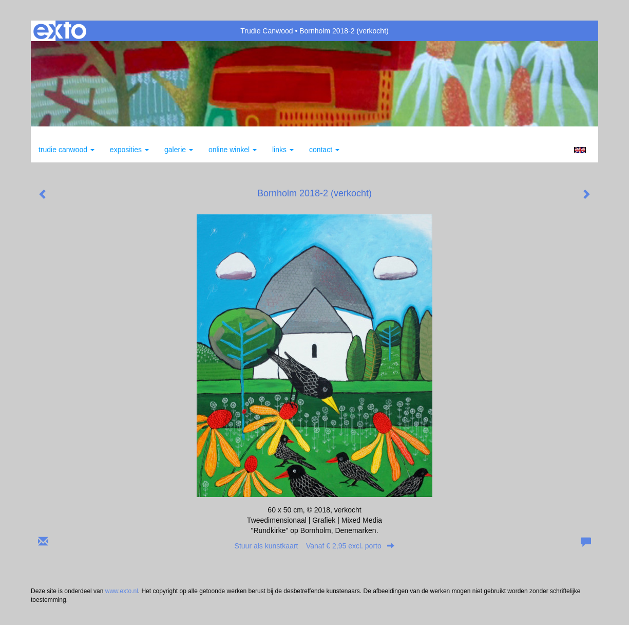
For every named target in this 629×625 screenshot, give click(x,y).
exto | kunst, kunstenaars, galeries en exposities (60, 31)
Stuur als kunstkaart (315, 546)
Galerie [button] (178, 149)
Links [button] (283, 149)
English (580, 150)
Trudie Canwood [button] (66, 149)
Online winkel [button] (232, 149)
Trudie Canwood (266, 31)
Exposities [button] (129, 149)
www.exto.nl (121, 591)
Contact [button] (324, 149)
